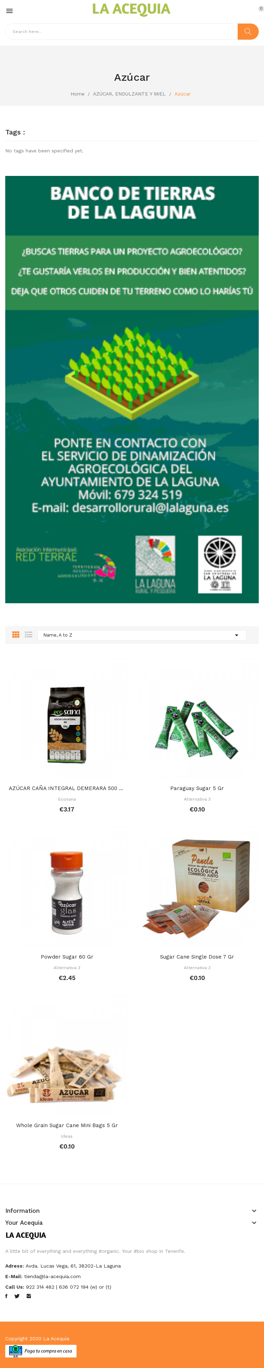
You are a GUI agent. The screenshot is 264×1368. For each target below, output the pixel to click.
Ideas (67, 1136)
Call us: (14, 1287)
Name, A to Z (142, 635)
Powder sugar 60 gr (67, 957)
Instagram (29, 1296)
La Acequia (56, 1338)
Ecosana (67, 799)
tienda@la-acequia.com (52, 1276)
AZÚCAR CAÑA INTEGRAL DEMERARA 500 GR (67, 788)
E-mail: (13, 1276)
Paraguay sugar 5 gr (197, 788)
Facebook (6, 1296)
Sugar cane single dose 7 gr (197, 957)
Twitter (17, 1296)
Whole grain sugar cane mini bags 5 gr (67, 1125)
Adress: (14, 1266)
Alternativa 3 (197, 799)
